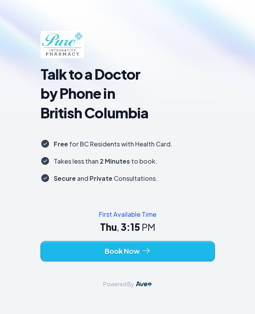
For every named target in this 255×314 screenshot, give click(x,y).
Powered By (127, 284)
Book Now (128, 251)
